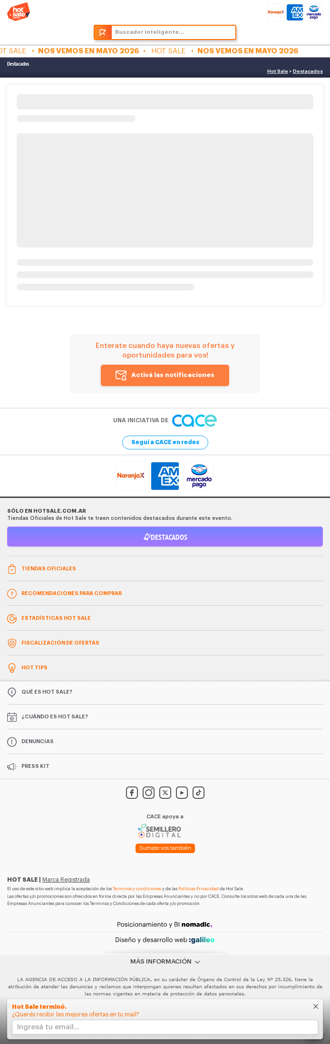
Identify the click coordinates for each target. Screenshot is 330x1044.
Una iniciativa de (165, 421)
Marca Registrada (66, 880)
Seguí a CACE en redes (165, 442)
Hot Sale (277, 71)
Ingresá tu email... (48, 1027)
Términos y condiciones (137, 889)
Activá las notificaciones (172, 375)
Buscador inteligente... (149, 32)
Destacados (18, 63)
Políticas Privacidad (198, 889)
